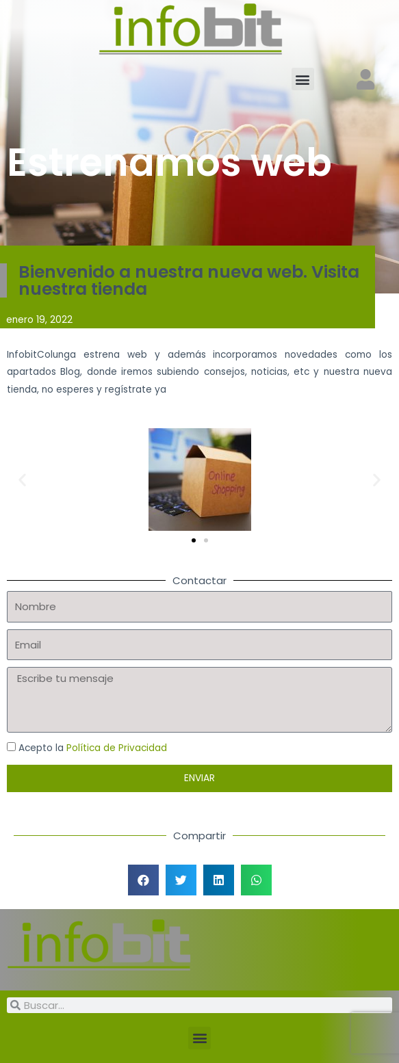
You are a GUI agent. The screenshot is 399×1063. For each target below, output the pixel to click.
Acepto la (92, 748)
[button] (303, 79)
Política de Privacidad (116, 748)
